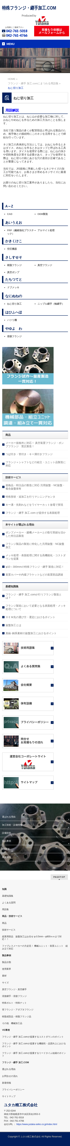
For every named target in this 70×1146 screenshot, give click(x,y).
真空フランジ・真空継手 (14, 989)
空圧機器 (12, 248)
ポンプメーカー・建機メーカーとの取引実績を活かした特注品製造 (36, 534)
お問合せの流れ (10, 1076)
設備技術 (6, 833)
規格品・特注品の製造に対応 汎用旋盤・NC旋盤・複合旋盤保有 (35, 487)
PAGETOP (59, 877)
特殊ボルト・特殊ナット (14, 1003)
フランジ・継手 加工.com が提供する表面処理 (33, 512)
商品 (4, 923)
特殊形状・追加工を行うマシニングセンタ (30, 496)
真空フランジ (45, 265)
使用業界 (6, 969)
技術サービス (8, 929)
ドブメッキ (13, 287)
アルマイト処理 (46, 230)
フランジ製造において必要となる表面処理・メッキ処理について (36, 607)
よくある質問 (8, 902)
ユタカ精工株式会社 (31, 1136)
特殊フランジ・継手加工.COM (29, 7)
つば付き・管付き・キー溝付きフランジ (29, 454)
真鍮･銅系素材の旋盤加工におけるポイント (31, 633)
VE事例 (6, 849)
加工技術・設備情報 (12, 825)
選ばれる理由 (8, 817)
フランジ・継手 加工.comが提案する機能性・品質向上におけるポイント (34, 1044)
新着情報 (6, 857)
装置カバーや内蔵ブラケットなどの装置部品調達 (34, 574)
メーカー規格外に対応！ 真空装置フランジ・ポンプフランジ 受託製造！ (35, 444)
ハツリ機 (12, 320)
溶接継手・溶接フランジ (14, 996)
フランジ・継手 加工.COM (15, 1062)
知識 (4, 889)
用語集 (5, 909)
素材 (4, 975)
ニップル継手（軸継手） (51, 303)
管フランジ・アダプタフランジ (17, 1009)
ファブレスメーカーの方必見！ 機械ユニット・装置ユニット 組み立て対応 (35, 947)
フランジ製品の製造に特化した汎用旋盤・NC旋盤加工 (35, 545)
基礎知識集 (7, 896)
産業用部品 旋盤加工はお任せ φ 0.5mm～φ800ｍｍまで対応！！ (32, 937)
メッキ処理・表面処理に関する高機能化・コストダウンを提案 (36, 557)
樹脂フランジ (14, 265)
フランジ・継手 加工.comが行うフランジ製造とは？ (34, 596)
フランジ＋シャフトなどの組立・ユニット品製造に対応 (36, 464)
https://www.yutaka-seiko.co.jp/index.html (36, 1124)
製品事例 (6, 841)
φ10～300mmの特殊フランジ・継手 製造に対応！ (35, 566)
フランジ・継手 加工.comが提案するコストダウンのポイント (32, 1036)
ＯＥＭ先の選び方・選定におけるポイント (30, 617)
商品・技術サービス (12, 916)
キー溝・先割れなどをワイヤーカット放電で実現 (34, 504)
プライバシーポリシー (13, 1089)
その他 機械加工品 (12, 1023)
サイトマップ (8, 1096)
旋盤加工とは (13, 625)
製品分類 (6, 962)
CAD (9, 214)
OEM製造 (43, 214)
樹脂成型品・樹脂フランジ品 (16, 1016)
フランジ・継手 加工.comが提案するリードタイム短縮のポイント (34, 1054)
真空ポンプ (13, 272)
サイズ (5, 982)
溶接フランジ (14, 336)
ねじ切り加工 (14, 303)
